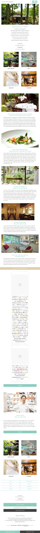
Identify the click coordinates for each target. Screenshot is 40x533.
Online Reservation (20, 510)
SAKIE (13, 343)
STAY (11, 484)
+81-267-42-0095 (20, 504)
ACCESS (10, 489)
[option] (20, 14)
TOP (11, 481)
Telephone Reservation (10, 531)
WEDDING (29, 486)
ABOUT (29, 484)
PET (10, 486)
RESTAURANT (29, 481)
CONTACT (29, 489)
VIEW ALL (20, 385)
